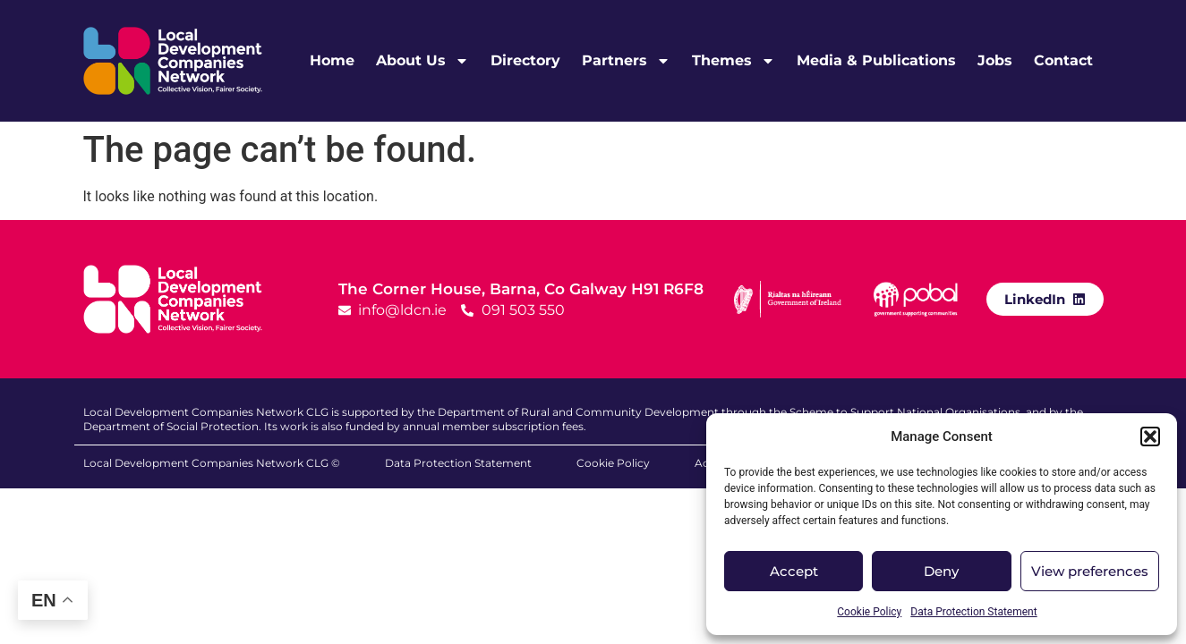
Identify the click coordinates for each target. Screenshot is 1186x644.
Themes (733, 61)
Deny (941, 571)
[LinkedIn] (1079, 299)
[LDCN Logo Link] (172, 61)
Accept (794, 571)
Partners (626, 61)
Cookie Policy (869, 612)
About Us (422, 61)
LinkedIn (1034, 299)
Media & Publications (876, 60)
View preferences (1089, 571)
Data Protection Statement (973, 612)
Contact (1063, 60)
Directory (525, 60)
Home (332, 60)
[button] (1150, 436)
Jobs (994, 60)
